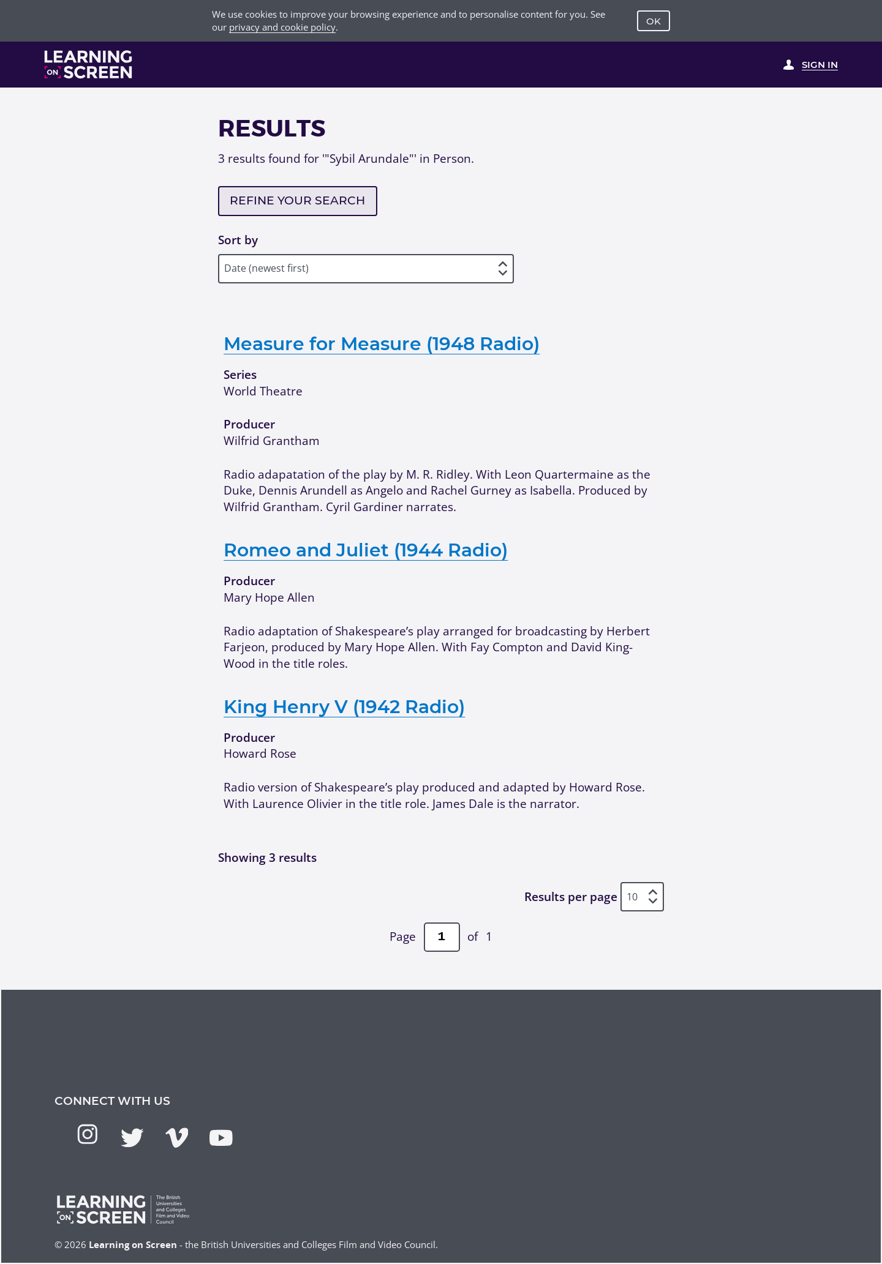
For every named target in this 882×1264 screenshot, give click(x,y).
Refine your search (297, 200)
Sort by (238, 240)
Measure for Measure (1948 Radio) (382, 343)
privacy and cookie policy (282, 27)
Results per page (570, 897)
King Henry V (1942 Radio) (344, 706)
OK (653, 21)
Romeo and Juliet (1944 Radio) (366, 550)
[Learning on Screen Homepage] (88, 64)
